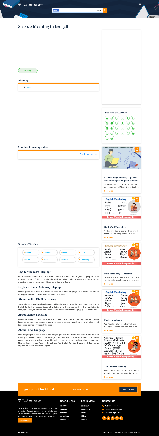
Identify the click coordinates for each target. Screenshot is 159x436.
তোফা (28, 87)
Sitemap (63, 409)
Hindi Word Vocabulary (115, 227)
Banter (28, 252)
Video (83, 416)
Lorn (83, 252)
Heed (64, 252)
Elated (65, 260)
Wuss (27, 260)
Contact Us (64, 420)
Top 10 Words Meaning (115, 366)
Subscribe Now (128, 389)
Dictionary (85, 406)
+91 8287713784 (111, 406)
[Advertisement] (58, 49)
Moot (46, 260)
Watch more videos (88, 154)
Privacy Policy (23, 432)
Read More (108, 191)
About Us (63, 406)
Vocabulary (85, 409)
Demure (47, 252)
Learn (83, 413)
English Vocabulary (113, 320)
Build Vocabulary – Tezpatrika (118, 273)
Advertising (64, 416)
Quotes (84, 420)
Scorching (85, 260)
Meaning (28, 71)
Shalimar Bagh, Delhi (113, 413)
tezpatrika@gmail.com (114, 409)
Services (63, 413)
